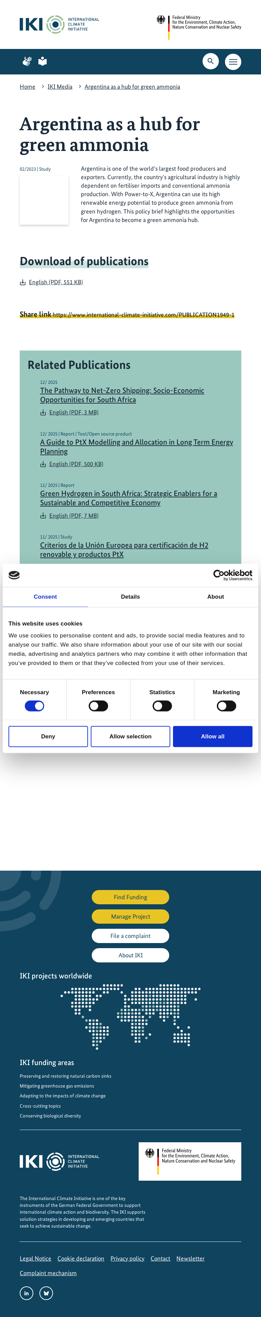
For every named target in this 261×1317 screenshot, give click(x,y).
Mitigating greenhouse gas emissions (57, 1086)
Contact (160, 1258)
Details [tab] (130, 597)
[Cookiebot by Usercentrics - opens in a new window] (223, 575)
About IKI (131, 955)
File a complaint (130, 935)
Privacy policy (127, 1258)
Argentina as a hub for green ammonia (132, 86)
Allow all (213, 736)
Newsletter (190, 1258)
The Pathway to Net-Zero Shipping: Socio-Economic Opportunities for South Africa (122, 395)
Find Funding (130, 897)
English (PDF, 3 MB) (74, 412)
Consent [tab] (45, 597)
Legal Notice (35, 1258)
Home (27, 86)
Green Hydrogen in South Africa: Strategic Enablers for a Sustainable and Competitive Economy (128, 498)
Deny (48, 736)
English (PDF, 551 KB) (56, 282)
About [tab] (215, 597)
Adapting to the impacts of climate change (63, 1096)
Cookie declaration (80, 1258)
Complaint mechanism (48, 1273)
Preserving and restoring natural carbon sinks (65, 1076)
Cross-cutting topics (40, 1106)
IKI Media (60, 86)
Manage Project (130, 916)
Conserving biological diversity (50, 1116)
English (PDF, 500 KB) (76, 463)
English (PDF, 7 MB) (74, 515)
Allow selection (130, 736)
